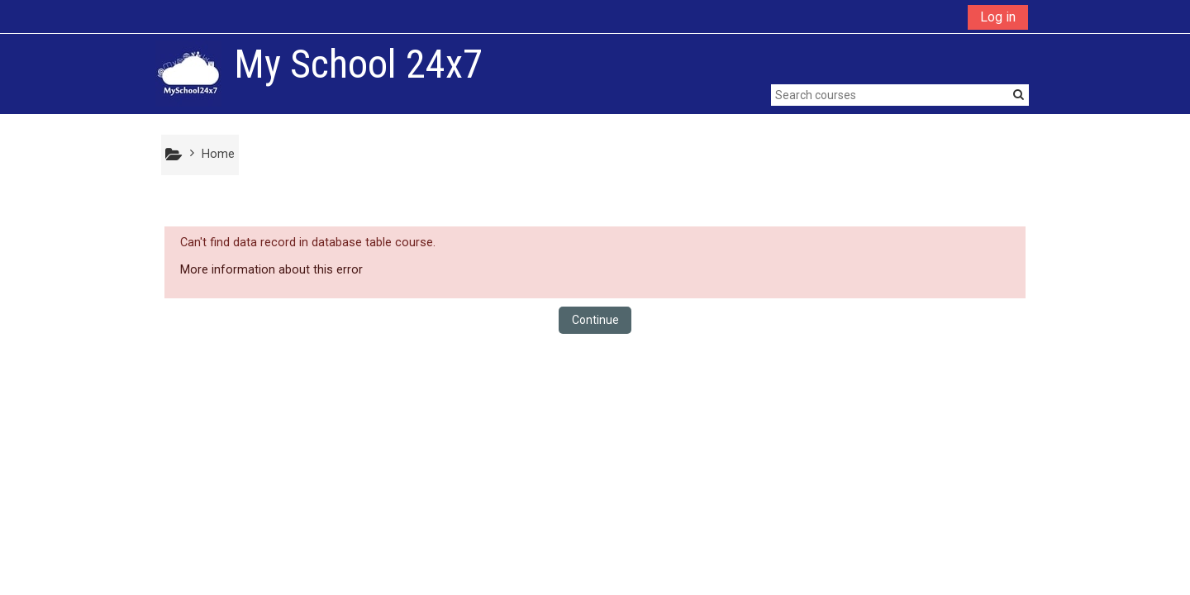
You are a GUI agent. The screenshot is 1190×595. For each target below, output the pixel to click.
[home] (188, 73)
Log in (998, 17)
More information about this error (271, 270)
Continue (595, 319)
